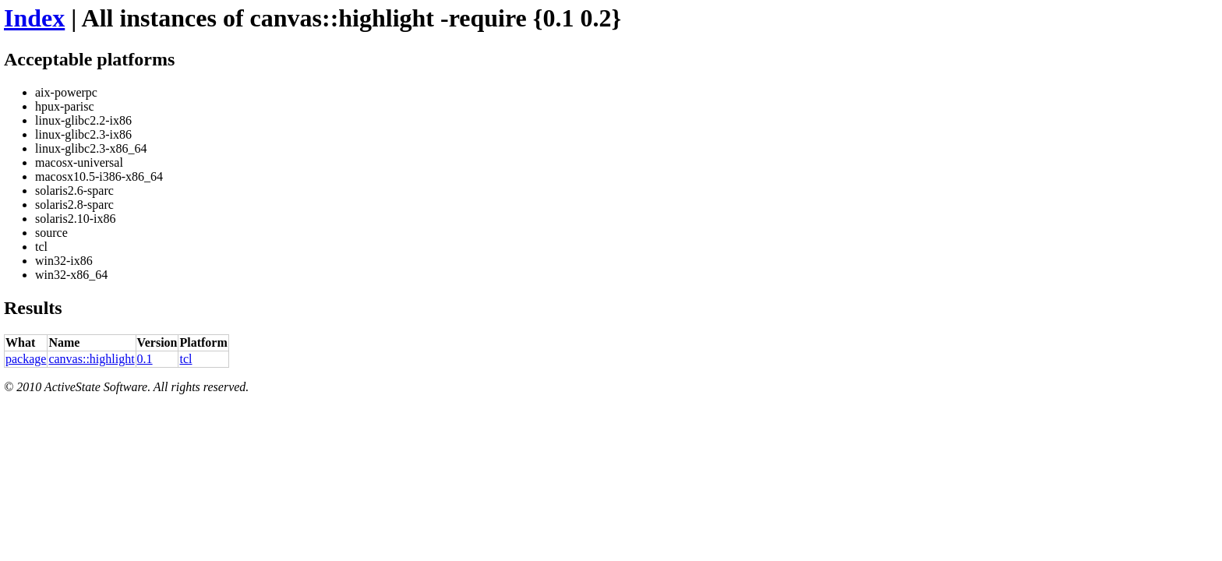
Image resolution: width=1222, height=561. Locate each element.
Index (34, 18)
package (25, 358)
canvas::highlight (91, 358)
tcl (185, 358)
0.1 (145, 358)
